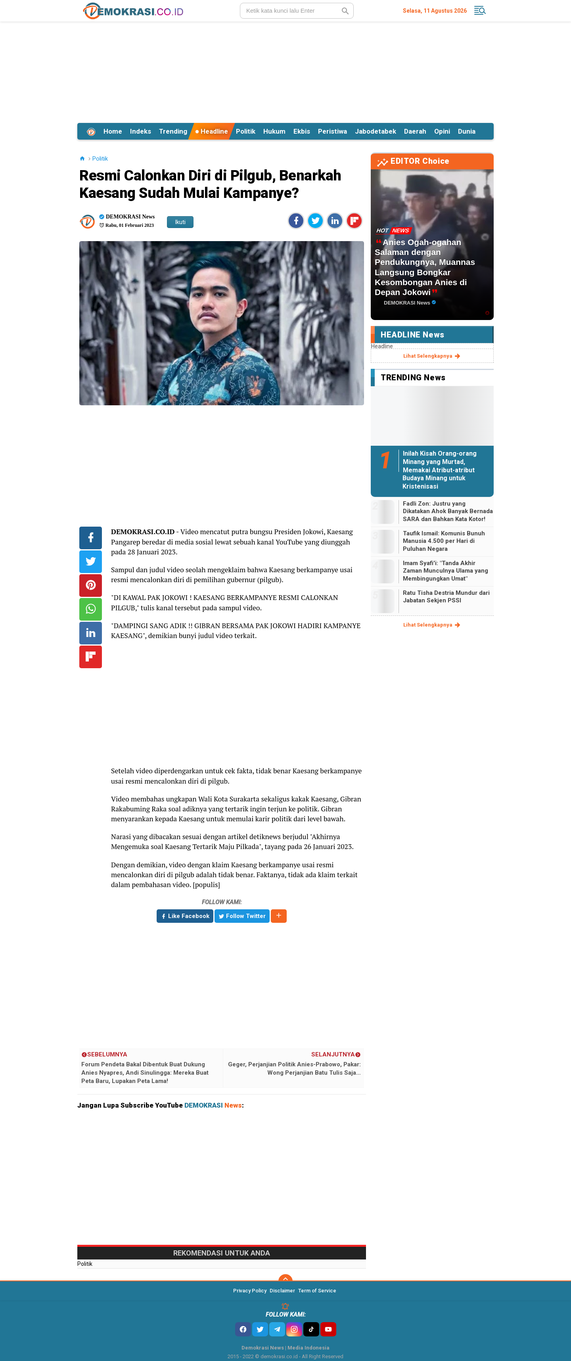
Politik (245, 131)
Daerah (415, 131)
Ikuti (180, 222)
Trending (173, 131)
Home (112, 131)
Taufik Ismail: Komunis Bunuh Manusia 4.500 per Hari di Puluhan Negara (444, 541)
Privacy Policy (249, 1291)
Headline (211, 131)
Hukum (274, 131)
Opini (442, 131)
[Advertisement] (285, 71)
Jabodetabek (375, 131)
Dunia (466, 131)
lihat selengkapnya (432, 356)
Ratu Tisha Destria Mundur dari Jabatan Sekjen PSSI (446, 596)
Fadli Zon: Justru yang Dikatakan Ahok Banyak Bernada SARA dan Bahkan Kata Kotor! (448, 511)
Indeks (140, 131)
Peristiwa (332, 131)
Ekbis (301, 131)
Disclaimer (282, 1291)
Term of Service (317, 1291)
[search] (297, 11)
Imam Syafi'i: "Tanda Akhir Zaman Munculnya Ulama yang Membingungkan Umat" (445, 571)
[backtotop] (285, 1281)
